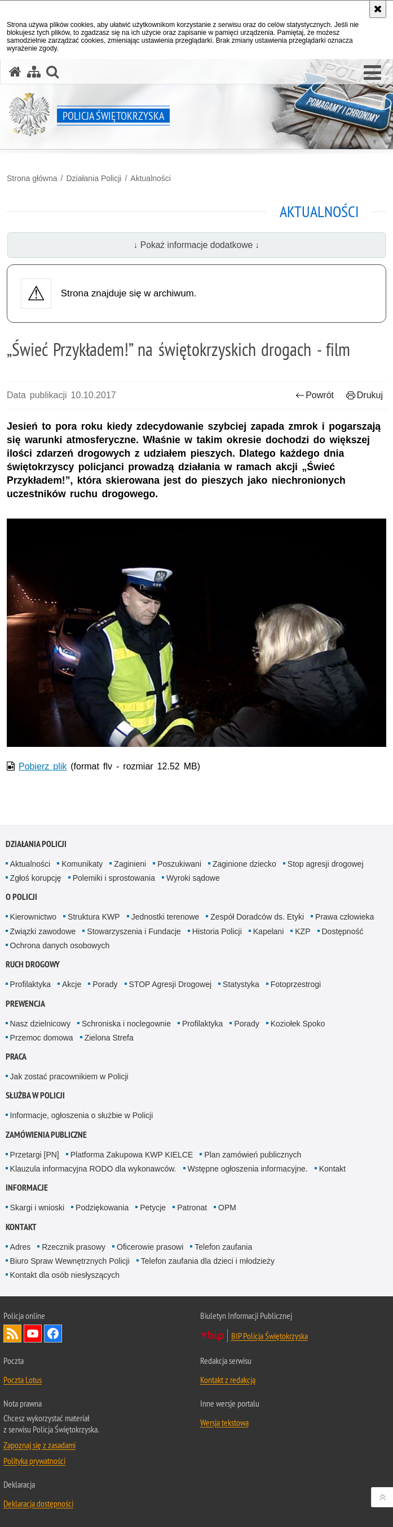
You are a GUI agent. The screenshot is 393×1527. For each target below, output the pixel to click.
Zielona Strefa (109, 1037)
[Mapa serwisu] (34, 72)
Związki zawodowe (43, 931)
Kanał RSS (12, 1334)
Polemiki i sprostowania (114, 877)
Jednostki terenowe (165, 916)
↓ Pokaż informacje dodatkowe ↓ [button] (197, 245)
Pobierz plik (43, 766)
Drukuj (364, 395)
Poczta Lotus (22, 1379)
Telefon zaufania (223, 1246)
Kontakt (332, 1168)
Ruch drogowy (33, 964)
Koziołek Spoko (298, 1023)
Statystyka (241, 984)
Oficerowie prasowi (150, 1246)
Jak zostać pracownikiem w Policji (69, 1076)
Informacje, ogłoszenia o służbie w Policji (81, 1115)
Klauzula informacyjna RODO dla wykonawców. (93, 1168)
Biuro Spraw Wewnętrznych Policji (70, 1260)
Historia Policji (217, 931)
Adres (20, 1246)
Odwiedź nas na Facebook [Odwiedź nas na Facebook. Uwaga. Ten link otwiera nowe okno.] (53, 1334)
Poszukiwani (179, 863)
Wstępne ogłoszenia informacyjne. (248, 1168)
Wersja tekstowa (224, 1422)
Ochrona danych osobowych (60, 945)
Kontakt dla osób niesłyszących (65, 1275)
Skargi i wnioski (37, 1207)
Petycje (153, 1207)
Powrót (314, 395)
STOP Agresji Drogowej (170, 984)
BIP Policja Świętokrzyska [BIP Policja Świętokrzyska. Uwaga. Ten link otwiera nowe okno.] (269, 1335)
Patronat (192, 1207)
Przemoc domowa (41, 1037)
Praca (16, 1056)
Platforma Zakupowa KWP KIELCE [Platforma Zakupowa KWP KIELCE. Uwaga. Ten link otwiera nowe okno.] (131, 1154)
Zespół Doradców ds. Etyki (257, 916)
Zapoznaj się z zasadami (39, 1445)
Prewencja (25, 1004)
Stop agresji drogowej (326, 863)
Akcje (71, 984)
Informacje (27, 1187)
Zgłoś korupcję (35, 877)
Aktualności (150, 178)
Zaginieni (130, 863)
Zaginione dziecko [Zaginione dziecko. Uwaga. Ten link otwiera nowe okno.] (244, 863)
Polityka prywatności (34, 1460)
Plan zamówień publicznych (252, 1154)
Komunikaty (82, 863)
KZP (302, 931)
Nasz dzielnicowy (40, 1023)
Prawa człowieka (344, 916)
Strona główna (32, 178)
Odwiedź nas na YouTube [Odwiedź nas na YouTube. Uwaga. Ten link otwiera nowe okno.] (33, 1334)
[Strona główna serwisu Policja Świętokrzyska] (15, 72)
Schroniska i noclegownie (126, 1023)
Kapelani (268, 931)
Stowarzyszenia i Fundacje (134, 931)
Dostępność (343, 931)
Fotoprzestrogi (296, 984)
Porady (104, 984)
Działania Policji (93, 178)
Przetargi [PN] (34, 1154)
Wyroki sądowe (193, 877)
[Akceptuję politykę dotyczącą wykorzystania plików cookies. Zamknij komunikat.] (377, 9)
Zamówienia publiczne (46, 1135)
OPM (227, 1207)
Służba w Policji (35, 1095)
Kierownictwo (33, 916)
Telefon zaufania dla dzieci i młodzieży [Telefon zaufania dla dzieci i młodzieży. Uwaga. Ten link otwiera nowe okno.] (208, 1260)
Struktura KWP (94, 916)
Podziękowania (102, 1207)
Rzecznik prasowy (73, 1246)
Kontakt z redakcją (227, 1379)
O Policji (21, 897)
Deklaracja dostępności (38, 1503)
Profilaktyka (30, 984)
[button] (372, 73)
